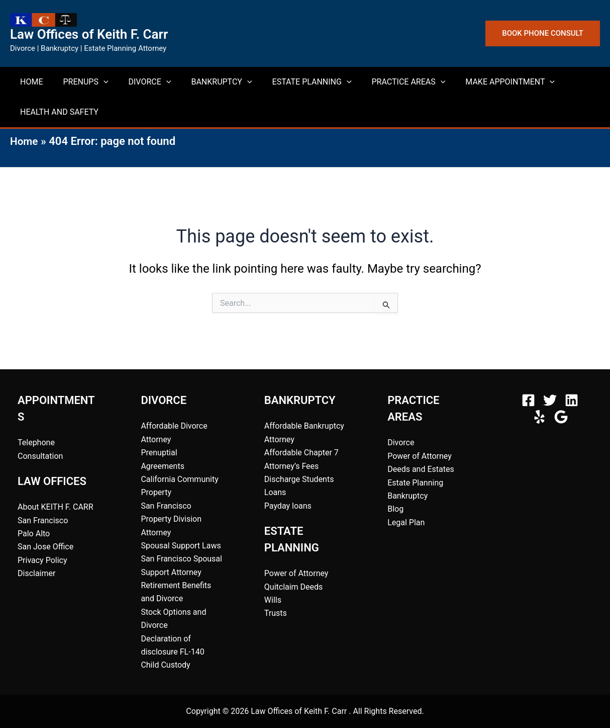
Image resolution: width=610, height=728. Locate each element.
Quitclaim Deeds (293, 587)
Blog (395, 509)
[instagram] (573, 400)
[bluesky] (562, 417)
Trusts (275, 613)
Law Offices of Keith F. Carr (89, 34)
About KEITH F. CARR (55, 507)
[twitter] (551, 400)
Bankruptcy (407, 496)
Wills (272, 600)
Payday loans (288, 506)
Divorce (400, 442)
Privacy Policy (42, 560)
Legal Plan (406, 522)
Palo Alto (34, 533)
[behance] (541, 417)
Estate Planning (415, 483)
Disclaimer (36, 573)
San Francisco (43, 520)
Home (25, 141)
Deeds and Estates (420, 469)
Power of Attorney (296, 573)
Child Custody (165, 665)
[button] (542, 33)
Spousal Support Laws (181, 545)
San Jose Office (45, 546)
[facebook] (530, 400)
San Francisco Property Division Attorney (171, 519)
